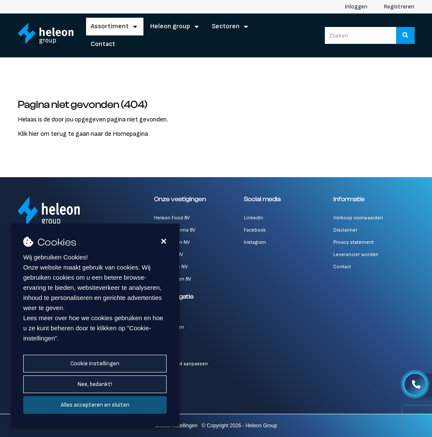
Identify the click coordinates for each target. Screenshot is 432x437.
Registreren (399, 6)
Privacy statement (353, 242)
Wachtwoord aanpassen (181, 364)
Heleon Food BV (172, 218)
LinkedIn (253, 218)
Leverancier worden (355, 254)
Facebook (255, 230)
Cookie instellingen (94, 363)
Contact (103, 44)
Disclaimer (345, 230)
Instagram (255, 242)
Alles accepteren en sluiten (95, 404)
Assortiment (110, 26)
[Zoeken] (405, 35)
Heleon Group (170, 26)
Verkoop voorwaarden (358, 218)
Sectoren (226, 26)
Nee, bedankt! (95, 384)
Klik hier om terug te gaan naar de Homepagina (83, 134)
